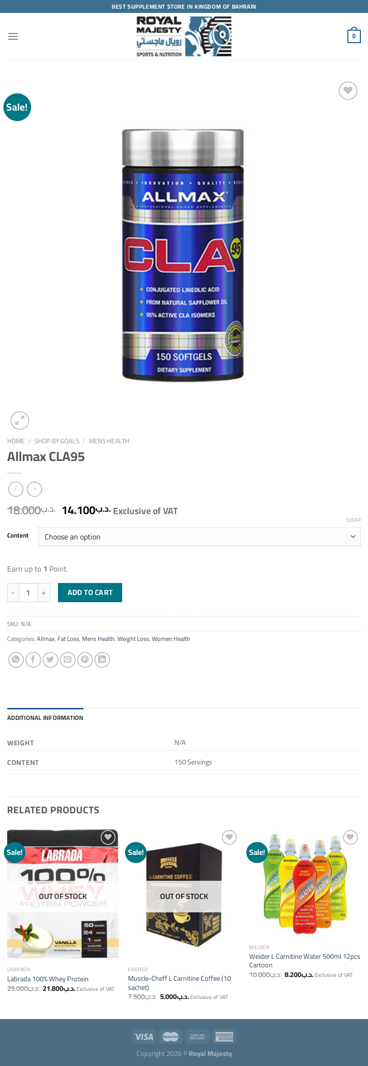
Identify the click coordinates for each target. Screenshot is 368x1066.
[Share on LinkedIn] (102, 660)
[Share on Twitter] (50, 660)
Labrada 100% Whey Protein (48, 979)
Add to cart (90, 592)
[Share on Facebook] (33, 660)
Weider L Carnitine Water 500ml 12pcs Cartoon (304, 961)
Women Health (171, 638)
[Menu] (13, 36)
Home (16, 441)
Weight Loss (133, 638)
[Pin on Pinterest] (85, 660)
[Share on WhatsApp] (16, 660)
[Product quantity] (28, 592)
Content (18, 535)
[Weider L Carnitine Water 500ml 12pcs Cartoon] (305, 883)
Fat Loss (68, 638)
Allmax (46, 638)
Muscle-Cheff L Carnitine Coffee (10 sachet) (179, 983)
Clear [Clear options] (353, 519)
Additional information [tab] (45, 717)
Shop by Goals (56, 441)
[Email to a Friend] (68, 660)
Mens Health (109, 441)
